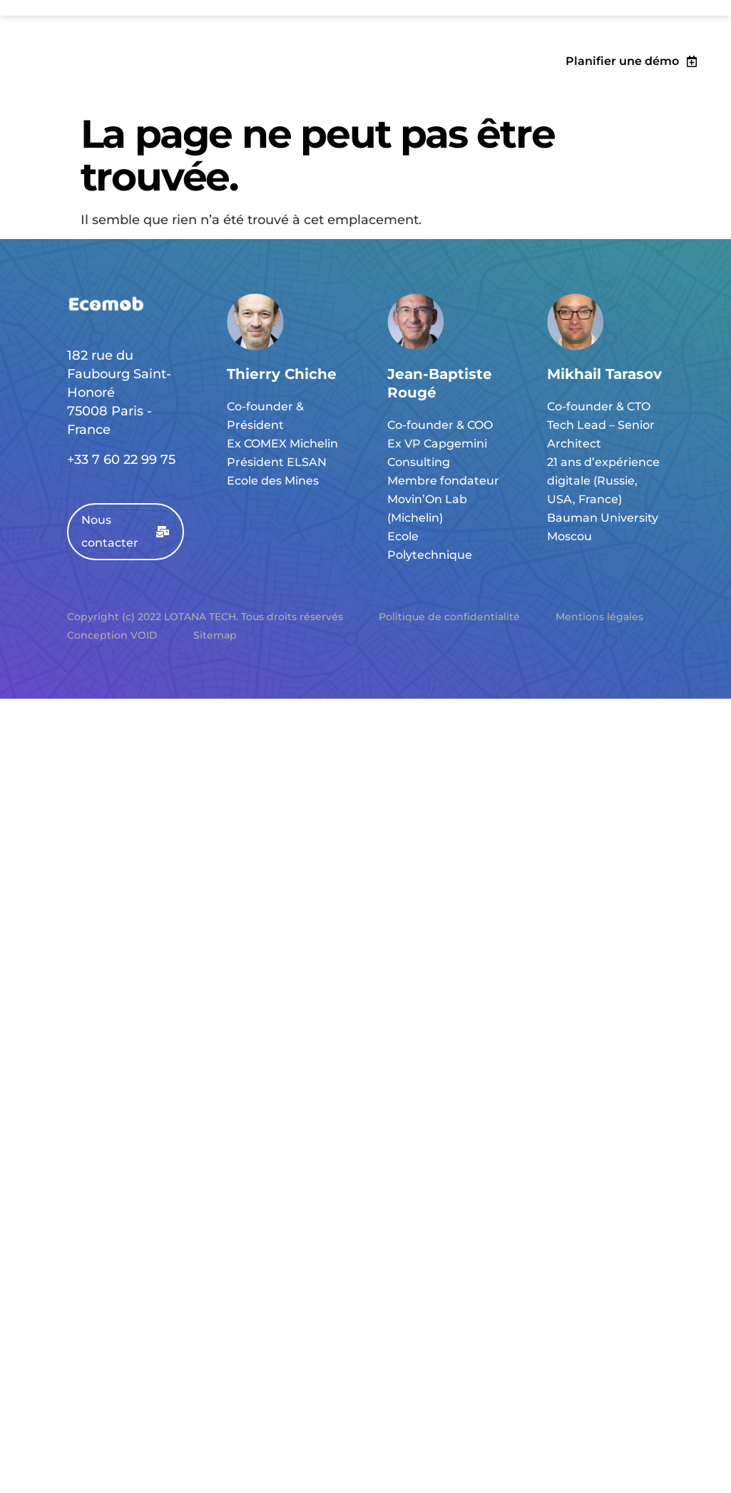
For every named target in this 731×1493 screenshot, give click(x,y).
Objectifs (46, 74)
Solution (114, 74)
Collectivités (192, 74)
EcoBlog (343, 74)
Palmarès (273, 74)
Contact (407, 74)
